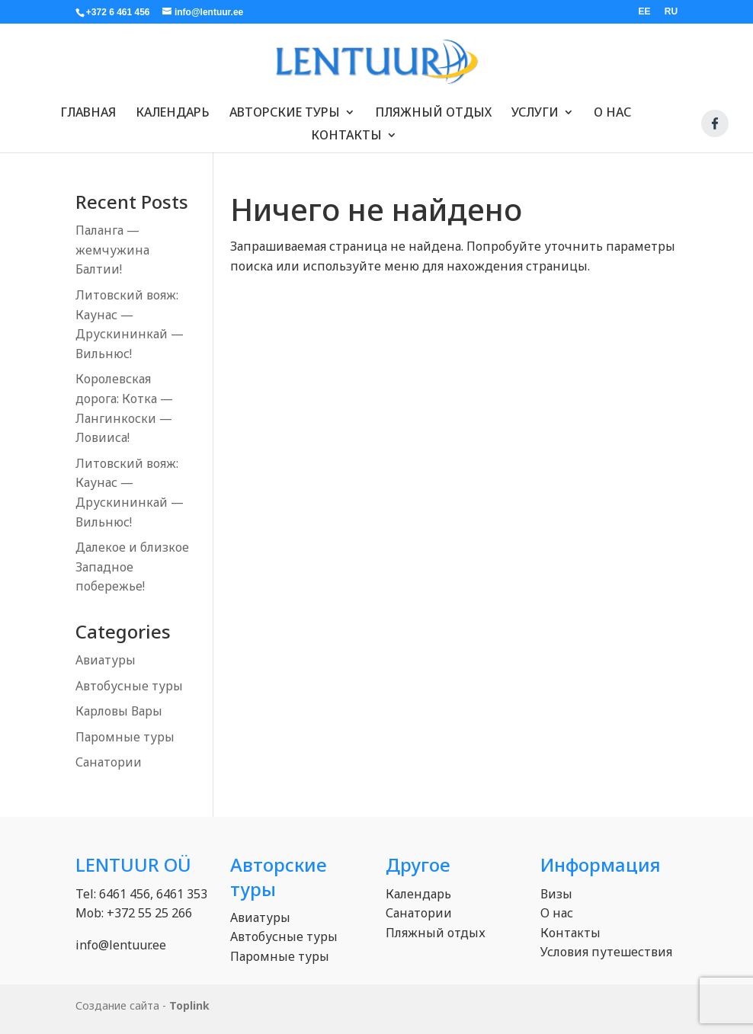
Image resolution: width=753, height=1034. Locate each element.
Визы (556, 893)
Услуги (535, 107)
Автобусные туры (129, 685)
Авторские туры (284, 107)
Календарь (173, 107)
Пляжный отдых (433, 107)
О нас (612, 107)
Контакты (346, 129)
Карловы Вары (118, 711)
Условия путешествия (606, 951)
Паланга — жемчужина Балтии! (112, 249)
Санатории (108, 762)
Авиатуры (105, 659)
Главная (88, 107)
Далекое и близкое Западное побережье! (132, 566)
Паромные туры (125, 736)
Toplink (189, 1005)
